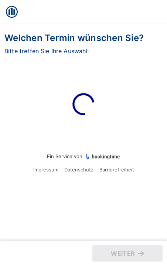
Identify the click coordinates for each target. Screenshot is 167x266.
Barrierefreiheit (116, 170)
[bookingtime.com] (101, 156)
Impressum (45, 170)
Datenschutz (78, 170)
